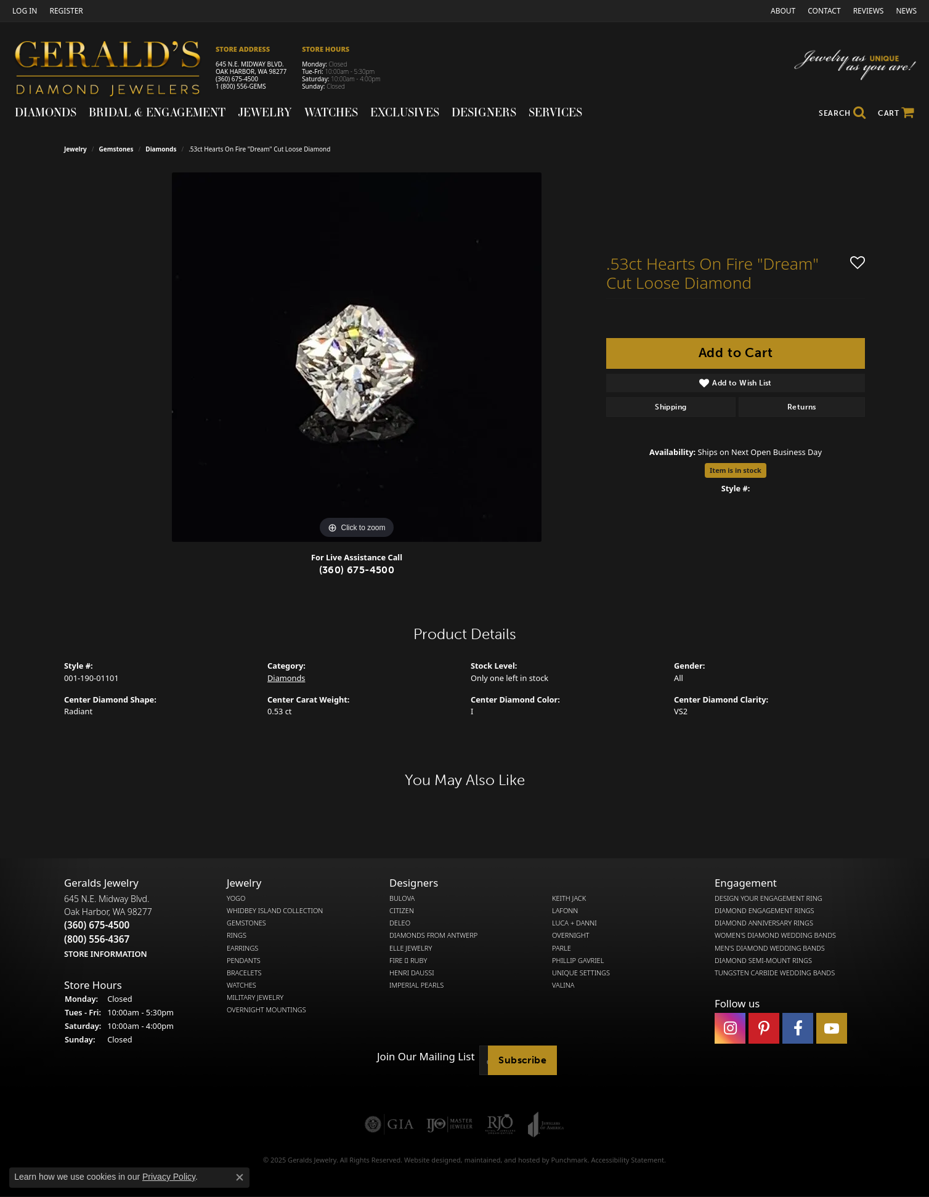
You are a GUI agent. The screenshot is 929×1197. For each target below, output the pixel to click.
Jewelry (265, 112)
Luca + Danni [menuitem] (574, 923)
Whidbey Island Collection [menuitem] (275, 910)
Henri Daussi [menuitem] (411, 973)
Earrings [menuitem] (242, 947)
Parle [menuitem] (561, 947)
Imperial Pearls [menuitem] (416, 985)
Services (555, 112)
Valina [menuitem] (563, 985)
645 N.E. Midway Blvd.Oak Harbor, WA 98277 (108, 926)
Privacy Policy (168, 1177)
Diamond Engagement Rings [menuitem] (764, 910)
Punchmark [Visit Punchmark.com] (569, 1159)
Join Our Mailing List (425, 1056)
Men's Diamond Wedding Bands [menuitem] (770, 947)
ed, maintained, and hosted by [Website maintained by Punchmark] (502, 1159)
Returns (801, 407)
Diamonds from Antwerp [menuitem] (433, 935)
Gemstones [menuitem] (246, 923)
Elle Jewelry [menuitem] (410, 947)
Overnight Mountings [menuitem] (266, 1010)
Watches (331, 112)
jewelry (75, 149)
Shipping (670, 407)
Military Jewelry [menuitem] (255, 997)
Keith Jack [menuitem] (569, 898)
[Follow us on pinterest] (763, 1028)
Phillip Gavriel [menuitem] (578, 960)
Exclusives (404, 112)
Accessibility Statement (627, 1159)
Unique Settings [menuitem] (581, 973)
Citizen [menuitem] (401, 910)
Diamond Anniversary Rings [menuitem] (764, 923)
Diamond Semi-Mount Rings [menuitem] (763, 960)
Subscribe (522, 1060)
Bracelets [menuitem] (244, 973)
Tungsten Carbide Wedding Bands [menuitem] (775, 973)
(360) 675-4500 (237, 79)
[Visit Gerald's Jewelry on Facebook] (797, 1028)
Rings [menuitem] (236, 935)
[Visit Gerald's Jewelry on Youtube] (831, 1028)
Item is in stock (735, 470)
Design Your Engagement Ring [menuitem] (768, 898)
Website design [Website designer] (428, 1159)
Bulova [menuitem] (402, 898)
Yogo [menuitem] (236, 898)
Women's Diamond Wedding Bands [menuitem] (775, 935)
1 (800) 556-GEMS (241, 86)
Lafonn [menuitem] (565, 910)
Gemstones (116, 149)
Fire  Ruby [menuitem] (408, 960)
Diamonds (45, 112)
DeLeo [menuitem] (399, 923)
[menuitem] (389, 1124)
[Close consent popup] (239, 1177)
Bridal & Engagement (157, 112)
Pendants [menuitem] (244, 960)
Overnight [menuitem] (571, 935)
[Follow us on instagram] (730, 1028)
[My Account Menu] (24, 11)
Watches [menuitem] (241, 985)
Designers (484, 112)
